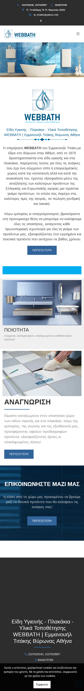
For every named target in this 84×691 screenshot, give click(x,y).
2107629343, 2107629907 (34, 5)
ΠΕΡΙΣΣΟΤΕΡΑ (42, 250)
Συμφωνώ (42, 684)
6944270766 (61, 5)
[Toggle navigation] (78, 34)
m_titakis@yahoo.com (46, 15)
